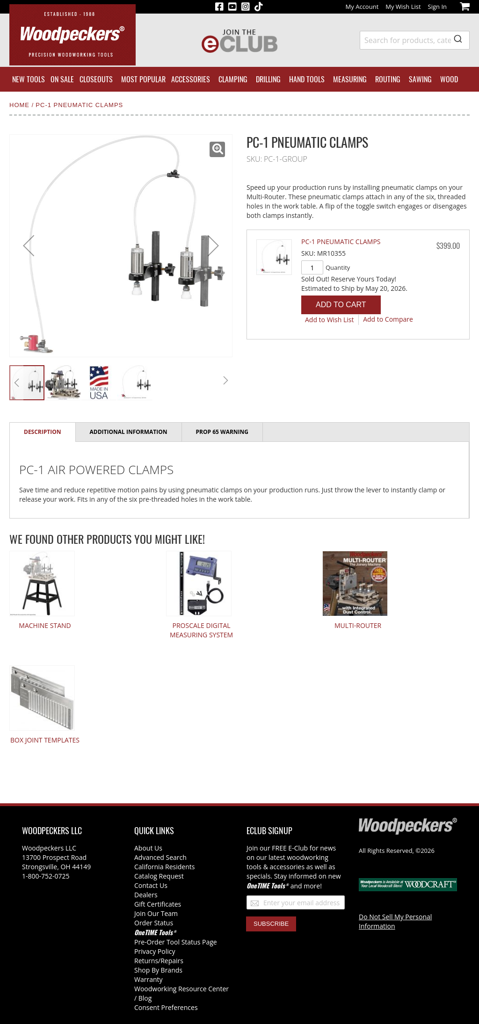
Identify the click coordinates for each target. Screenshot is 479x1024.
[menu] (239, 79)
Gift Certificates (157, 904)
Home (20, 104)
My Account (362, 6)
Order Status (153, 922)
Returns (146, 960)
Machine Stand (45, 625)
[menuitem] (28, 79)
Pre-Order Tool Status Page (175, 941)
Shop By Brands (158, 970)
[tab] (43, 432)
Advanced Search (160, 857)
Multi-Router (357, 625)
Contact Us (150, 885)
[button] (217, 149)
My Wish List (403, 6)
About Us (148, 848)
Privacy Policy (154, 951)
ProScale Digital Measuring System (201, 630)
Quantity (338, 267)
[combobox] (415, 40)
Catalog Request (159, 876)
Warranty (148, 979)
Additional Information (128, 432)
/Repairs (170, 960)
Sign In (437, 6)
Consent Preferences (166, 1007)
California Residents (164, 866)
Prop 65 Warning (222, 432)
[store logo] (72, 34)
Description (42, 432)
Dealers (146, 894)
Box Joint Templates (45, 740)
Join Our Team (156, 913)
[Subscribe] (271, 923)
